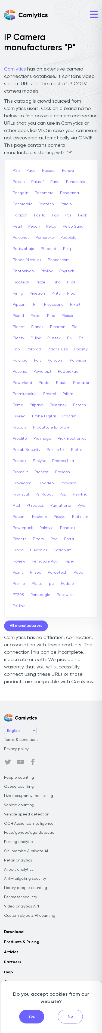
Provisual (21, 494)
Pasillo (39, 215)
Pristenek (58, 405)
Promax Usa (63, 461)
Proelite (20, 439)
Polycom (55, 360)
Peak (82, 215)
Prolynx (39, 461)
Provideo (46, 483)
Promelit (20, 472)
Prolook (19, 461)
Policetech (57, 572)
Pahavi (68, 171)
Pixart (75, 305)
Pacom (19, 517)
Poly (37, 360)
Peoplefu (68, 238)
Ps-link (19, 606)
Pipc (71, 293)
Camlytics (15, 69)
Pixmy (18, 572)
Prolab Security (26, 450)
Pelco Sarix (73, 226)
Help (8, 972)
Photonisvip (23, 271)
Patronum (63, 550)
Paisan (19, 182)
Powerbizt (42, 372)
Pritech (79, 405)
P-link (36, 338)
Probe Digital (44, 416)
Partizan (20, 215)
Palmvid (46, 528)
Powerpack (23, 528)
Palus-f (37, 182)
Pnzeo (35, 572)
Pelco (51, 226)
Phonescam (59, 260)
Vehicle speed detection (26, 814)
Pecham (39, 517)
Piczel (41, 282)
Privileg (19, 416)
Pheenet (49, 249)
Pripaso (36, 405)
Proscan (62, 472)
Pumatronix (60, 506)
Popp (78, 572)
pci (51, 584)
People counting (19, 778)
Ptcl (16, 506)
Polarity (81, 349)
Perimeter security (20, 897)
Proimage (42, 439)
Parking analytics (19, 842)
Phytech (66, 271)
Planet (19, 327)
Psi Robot (44, 494)
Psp (63, 494)
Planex (37, 327)
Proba (18, 550)
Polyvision (78, 360)
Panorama (69, 193)
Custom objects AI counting (29, 916)
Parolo (66, 204)
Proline (19, 584)
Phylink (47, 271)
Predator (81, 383)
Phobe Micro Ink (27, 260)
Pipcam (20, 305)
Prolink (77, 450)
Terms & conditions (21, 740)
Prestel (49, 394)
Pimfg (18, 293)
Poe (54, 539)
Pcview (19, 561)
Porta (69, 539)
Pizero (38, 539)
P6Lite (37, 584)
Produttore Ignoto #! (51, 427)
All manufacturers (26, 626)
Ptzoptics (35, 506)
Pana (55, 182)
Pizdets (19, 539)
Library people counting (25, 888)
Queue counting (19, 786)
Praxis (61, 383)
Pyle (81, 506)
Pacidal (48, 171)
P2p (16, 171)
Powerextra (68, 372)
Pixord (18, 316)
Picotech (21, 282)
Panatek (67, 528)
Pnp (16, 349)
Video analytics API (21, 906)
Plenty (18, 338)
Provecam (22, 483)
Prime (18, 405)
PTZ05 (18, 595)
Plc (74, 327)
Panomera (44, 193)
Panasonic (75, 182)
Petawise (65, 595)
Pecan (34, 226)
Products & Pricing (21, 942)
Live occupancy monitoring (28, 796)
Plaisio (67, 316)
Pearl (17, 226)
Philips (69, 249)
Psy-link (80, 494)
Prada (44, 383)
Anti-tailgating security (25, 879)
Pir (35, 305)
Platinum (80, 517)
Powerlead (22, 383)
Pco (55, 215)
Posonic (20, 372)
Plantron (57, 327)
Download (14, 932)
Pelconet (21, 238)
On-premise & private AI (26, 851)
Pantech (46, 204)
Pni (81, 338)
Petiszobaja (23, 249)
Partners (12, 962)
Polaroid (20, 360)
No (70, 1017)
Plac (51, 316)
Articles (11, 952)
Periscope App (45, 561)
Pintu (56, 293)
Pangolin (20, 193)
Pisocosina (54, 305)
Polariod (33, 349)
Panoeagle (40, 595)
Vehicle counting (19, 805)
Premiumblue (25, 394)
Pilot (71, 282)
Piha (57, 282)
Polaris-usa (58, 349)
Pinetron (37, 293)
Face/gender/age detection (30, 833)
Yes (32, 1017)
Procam (69, 416)
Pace (31, 171)
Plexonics (38, 550)
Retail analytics (18, 860)
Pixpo (35, 316)
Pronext (42, 472)
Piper (69, 561)
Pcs (68, 215)
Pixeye (60, 517)
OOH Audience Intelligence (29, 824)
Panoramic (22, 204)
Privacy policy (16, 749)
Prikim (68, 394)
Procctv (20, 427)
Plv (69, 338)
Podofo (67, 584)
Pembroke (45, 238)
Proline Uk (55, 450)
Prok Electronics (72, 439)
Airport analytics (18, 870)
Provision (68, 483)
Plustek (54, 338)
